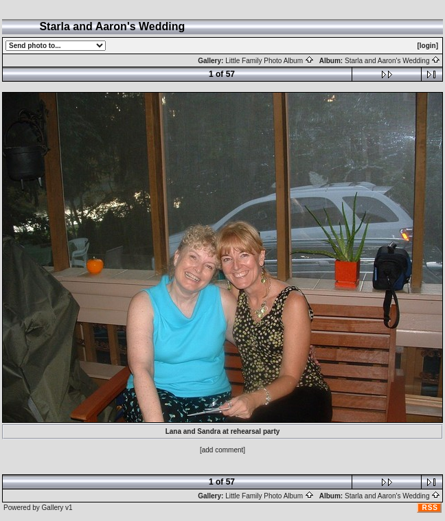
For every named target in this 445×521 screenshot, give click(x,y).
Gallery (53, 507)
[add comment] (222, 450)
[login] (427, 45)
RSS (430, 507)
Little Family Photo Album (269, 61)
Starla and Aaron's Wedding (392, 61)
